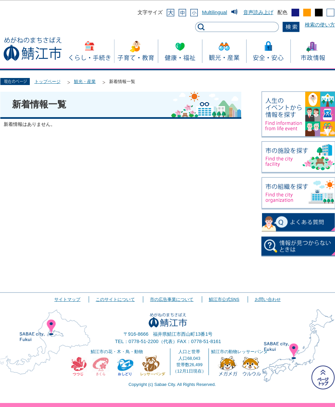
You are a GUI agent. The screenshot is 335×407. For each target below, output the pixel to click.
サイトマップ (67, 299)
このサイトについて (115, 299)
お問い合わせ (268, 299)
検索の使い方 (320, 24)
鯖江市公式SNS (224, 299)
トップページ (47, 81)
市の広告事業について (171, 299)
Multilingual (214, 12)
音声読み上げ (258, 12)
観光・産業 (85, 81)
